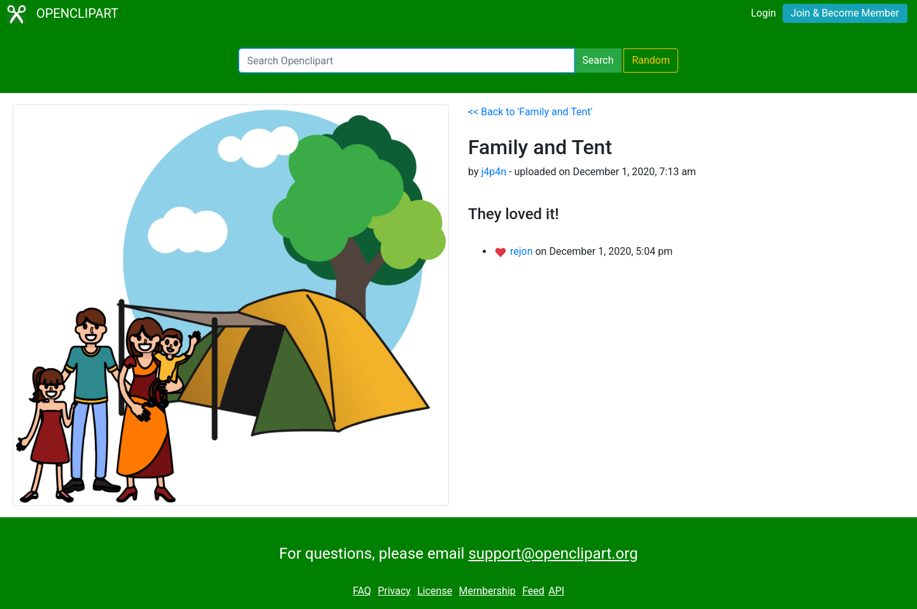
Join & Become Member (845, 13)
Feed (533, 591)
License (434, 591)
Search (597, 60)
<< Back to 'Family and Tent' (530, 112)
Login (763, 13)
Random (651, 60)
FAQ (362, 591)
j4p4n (493, 172)
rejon (523, 251)
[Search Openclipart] (406, 60)
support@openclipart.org (552, 553)
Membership (486, 591)
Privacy (394, 591)
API (556, 591)
